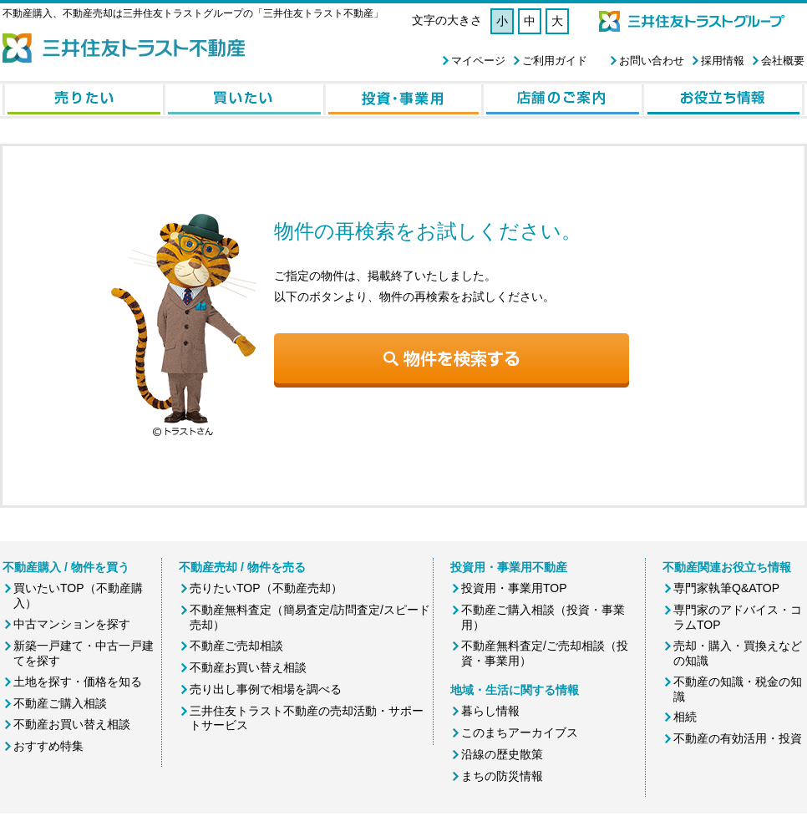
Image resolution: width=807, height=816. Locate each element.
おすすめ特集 (48, 746)
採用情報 (722, 60)
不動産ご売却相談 (236, 645)
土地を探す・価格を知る (77, 681)
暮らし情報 (490, 710)
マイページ (478, 60)
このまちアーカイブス (519, 732)
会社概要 (782, 60)
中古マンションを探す (71, 624)
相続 (685, 716)
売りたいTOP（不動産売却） (266, 588)
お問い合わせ (651, 60)
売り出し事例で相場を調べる (266, 689)
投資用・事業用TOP (514, 588)
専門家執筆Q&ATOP (726, 588)
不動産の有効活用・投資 (737, 738)
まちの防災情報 (502, 776)
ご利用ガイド (554, 60)
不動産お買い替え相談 (71, 724)
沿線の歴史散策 (502, 754)
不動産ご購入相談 (60, 703)
